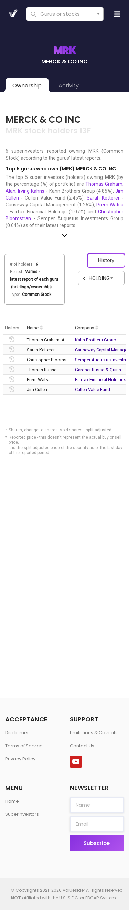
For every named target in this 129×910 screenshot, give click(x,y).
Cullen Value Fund (92, 389)
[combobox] (64, 14)
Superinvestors (22, 814)
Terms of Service (24, 745)
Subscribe (97, 843)
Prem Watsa (109, 204)
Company (84, 327)
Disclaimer (17, 732)
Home (12, 801)
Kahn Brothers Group (95, 339)
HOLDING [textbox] (99, 278)
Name (33, 327)
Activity (68, 85)
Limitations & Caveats (94, 732)
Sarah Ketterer (103, 198)
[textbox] (63, 14)
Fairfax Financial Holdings (100, 379)
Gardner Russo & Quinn (98, 369)
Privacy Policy (20, 759)
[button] (64, 235)
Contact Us (82, 745)
